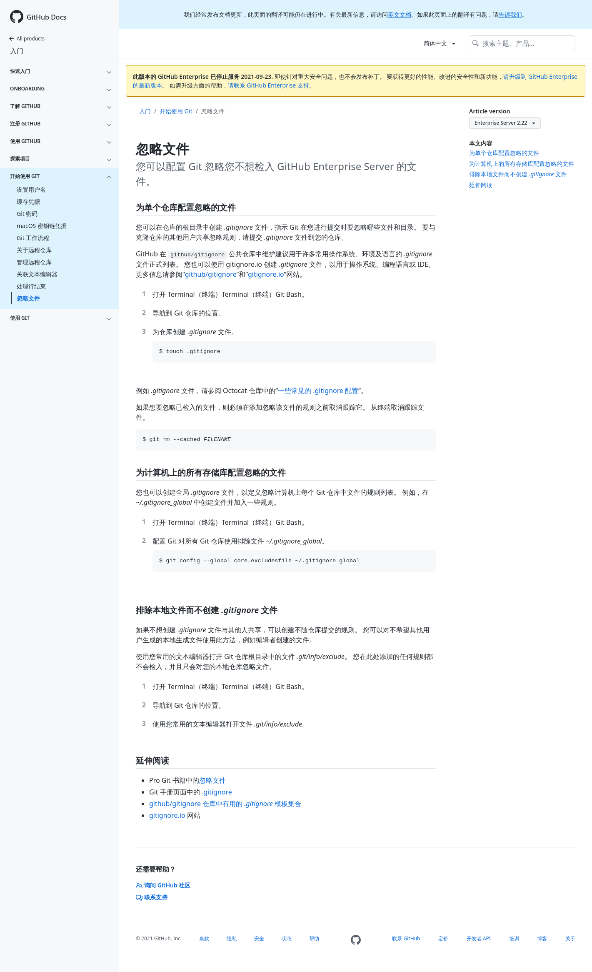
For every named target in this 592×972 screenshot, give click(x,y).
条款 (204, 938)
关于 (570, 938)
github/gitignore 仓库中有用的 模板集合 (225, 803)
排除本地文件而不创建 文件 (518, 174)
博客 (542, 938)
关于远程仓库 (34, 250)
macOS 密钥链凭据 (42, 226)
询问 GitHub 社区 (163, 885)
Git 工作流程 (33, 238)
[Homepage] (356, 940)
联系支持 (151, 897)
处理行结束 (31, 286)
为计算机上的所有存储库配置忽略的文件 (521, 164)
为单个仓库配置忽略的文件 (504, 153)
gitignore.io (266, 274)
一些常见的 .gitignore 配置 (318, 390)
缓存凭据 (28, 201)
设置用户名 (31, 189)
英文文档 (399, 14)
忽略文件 (28, 298)
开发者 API (479, 938)
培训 (514, 938)
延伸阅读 (480, 185)
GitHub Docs (46, 17)
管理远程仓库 (34, 262)
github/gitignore (211, 274)
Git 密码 (27, 214)
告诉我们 (510, 14)
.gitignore (217, 792)
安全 (259, 938)
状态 (287, 938)
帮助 (314, 938)
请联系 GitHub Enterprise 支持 (268, 85)
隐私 (232, 938)
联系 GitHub (406, 938)
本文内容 (480, 143)
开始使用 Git (176, 111)
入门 (16, 50)
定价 (443, 938)
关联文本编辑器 (37, 274)
